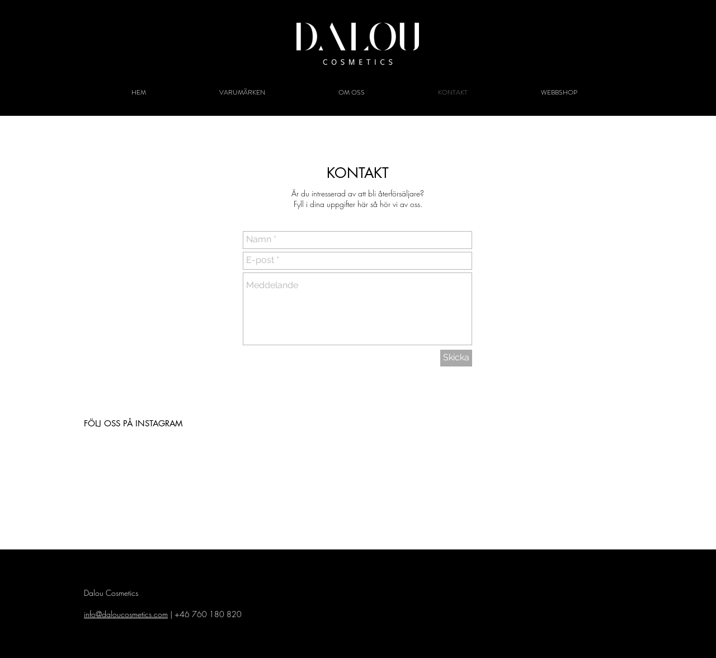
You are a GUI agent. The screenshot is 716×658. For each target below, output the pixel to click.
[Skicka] (456, 358)
